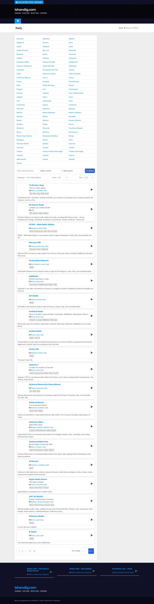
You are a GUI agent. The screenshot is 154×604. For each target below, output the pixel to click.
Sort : (81, 177)
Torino (33, 484)
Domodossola (74, 81)
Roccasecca (73, 132)
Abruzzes (20, 39)
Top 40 (54, 231)
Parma (71, 124)
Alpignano (20, 43)
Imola (71, 97)
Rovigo (71, 136)
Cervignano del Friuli (50, 70)
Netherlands (46, 574)
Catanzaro (72, 66)
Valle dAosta (21, 159)
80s (34, 193)
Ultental (45, 155)
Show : (54, 177)
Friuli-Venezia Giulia (76, 93)
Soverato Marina (23, 144)
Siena (33, 447)
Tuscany (20, 155)
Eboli (18, 85)
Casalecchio (73, 62)
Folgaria (19, 89)
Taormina (20, 148)
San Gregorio (36, 264)
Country (32, 430)
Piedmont (20, 128)
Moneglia (72, 116)
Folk (38, 249)
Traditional (44, 249)
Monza (19, 120)
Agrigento (34, 228)
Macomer (20, 109)
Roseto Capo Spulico (24, 136)
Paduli (33, 388)
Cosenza (34, 408)
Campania (72, 58)
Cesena (71, 70)
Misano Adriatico (75, 113)
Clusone (34, 465)
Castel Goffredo (48, 66)
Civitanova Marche (23, 78)
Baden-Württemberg (124, 572)
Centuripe (20, 70)
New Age (54, 320)
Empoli (71, 85)
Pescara (34, 246)
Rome (33, 281)
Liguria (45, 105)
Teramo (19, 151)
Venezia (72, 159)
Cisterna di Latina (49, 74)
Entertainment (43, 284)
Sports (51, 450)
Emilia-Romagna (49, 85)
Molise (45, 116)
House (47, 505)
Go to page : (76, 550)
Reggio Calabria (37, 427)
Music (46, 213)
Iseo (18, 101)
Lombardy (72, 105)
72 (30, 551)
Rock (46, 193)
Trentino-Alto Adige (76, 151)
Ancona (45, 43)
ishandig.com (25, 9)
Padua (45, 124)
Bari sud (46, 50)
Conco (45, 78)
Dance (35, 213)
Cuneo (19, 81)
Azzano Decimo (22, 50)
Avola (71, 46)
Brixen (45, 54)
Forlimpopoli (73, 89)
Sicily (71, 140)
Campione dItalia (23, 62)
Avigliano (46, 46)
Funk (36, 505)
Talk (55, 284)
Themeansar (56, 600)
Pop (38, 193)
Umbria (71, 155)
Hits (45, 231)
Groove (41, 505)
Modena (20, 116)
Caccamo (72, 54)
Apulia (19, 46)
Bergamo (20, 54)
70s (31, 193)
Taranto (45, 148)
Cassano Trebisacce (24, 66)
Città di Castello (74, 74)
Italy (45, 190)
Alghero (72, 39)
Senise (45, 140)
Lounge (38, 320)
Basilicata (72, 50)
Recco (19, 132)
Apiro (71, 43)
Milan (33, 190)
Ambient (32, 320)
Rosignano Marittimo (50, 136)
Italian (41, 213)
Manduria (46, 109)
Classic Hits (33, 411)
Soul (52, 505)
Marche (19, 113)
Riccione (46, 132)
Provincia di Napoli (75, 128)
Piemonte (46, 128)
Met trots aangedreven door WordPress (27, 600)
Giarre (45, 97)
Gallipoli (19, 97)
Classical (32, 249)
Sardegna (20, 140)
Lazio (71, 101)
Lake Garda (47, 101)
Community (33, 284)
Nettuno (46, 120)
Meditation (46, 320)
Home (121, 28)
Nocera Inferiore (75, 120)
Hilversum (31, 574)
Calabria (46, 58)
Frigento (46, 93)
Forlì (44, 89)
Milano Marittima (49, 113)
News (51, 284)
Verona (19, 163)
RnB (42, 193)
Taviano (72, 148)
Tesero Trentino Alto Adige (52, 151)
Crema (71, 78)
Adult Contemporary (36, 231)
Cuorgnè (46, 81)
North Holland (38, 574)
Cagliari (19, 58)
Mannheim (115, 572)
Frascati (19, 93)
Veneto (45, 159)
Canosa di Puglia (49, 62)
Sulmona (72, 144)
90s (31, 213)
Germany (132, 572)
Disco (31, 505)
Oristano (20, 124)
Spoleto (45, 144)
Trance (46, 487)
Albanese (46, 39)
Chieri (19, 74)
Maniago (72, 109)
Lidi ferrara (21, 105)
